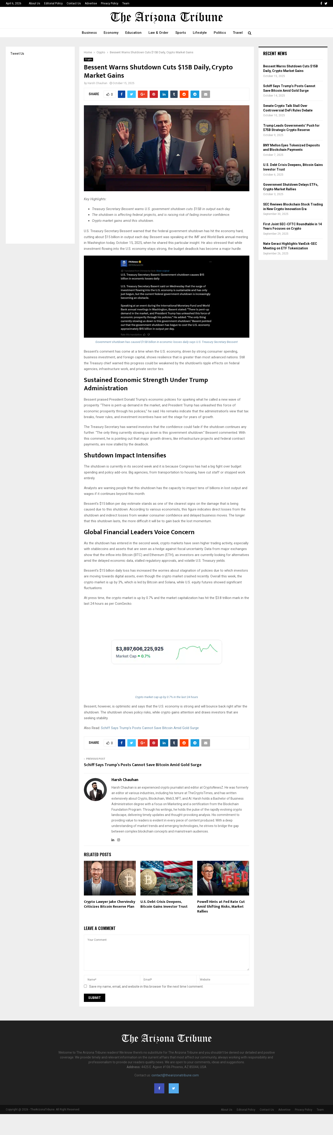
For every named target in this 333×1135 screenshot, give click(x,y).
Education (133, 33)
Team (125, 3)
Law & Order (158, 33)
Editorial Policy (53, 3)
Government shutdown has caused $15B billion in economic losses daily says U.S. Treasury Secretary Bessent (166, 342)
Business (89, 33)
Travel (238, 33)
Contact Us (74, 3)
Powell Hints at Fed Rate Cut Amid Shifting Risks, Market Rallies (221, 907)
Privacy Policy (109, 3)
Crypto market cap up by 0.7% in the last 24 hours (166, 697)
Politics (220, 33)
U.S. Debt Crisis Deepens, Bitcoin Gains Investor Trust (164, 904)
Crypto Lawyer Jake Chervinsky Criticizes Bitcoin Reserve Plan (109, 904)
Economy (111, 33)
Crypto (88, 59)
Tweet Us (17, 53)
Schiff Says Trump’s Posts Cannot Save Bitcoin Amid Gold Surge (150, 728)
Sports (180, 33)
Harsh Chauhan (97, 83)
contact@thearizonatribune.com (175, 1075)
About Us (34, 3)
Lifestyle (200, 33)
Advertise (91, 3)
